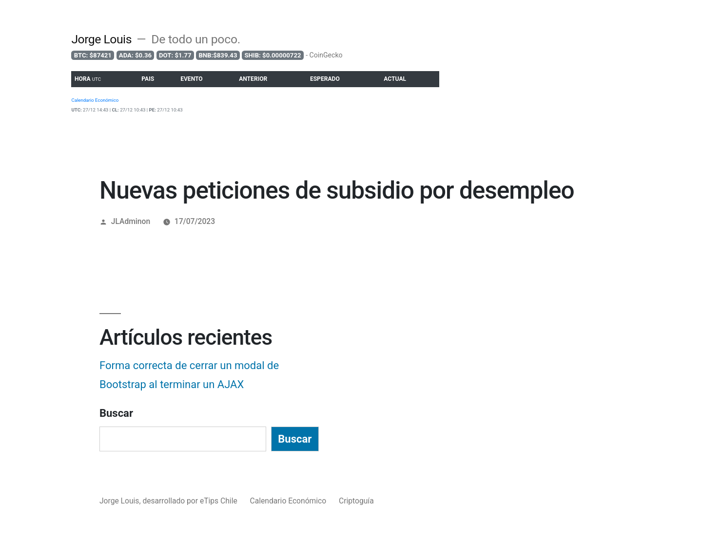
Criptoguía (356, 500)
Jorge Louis (101, 39)
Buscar (116, 413)
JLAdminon (130, 221)
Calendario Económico (288, 500)
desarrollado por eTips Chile (190, 500)
